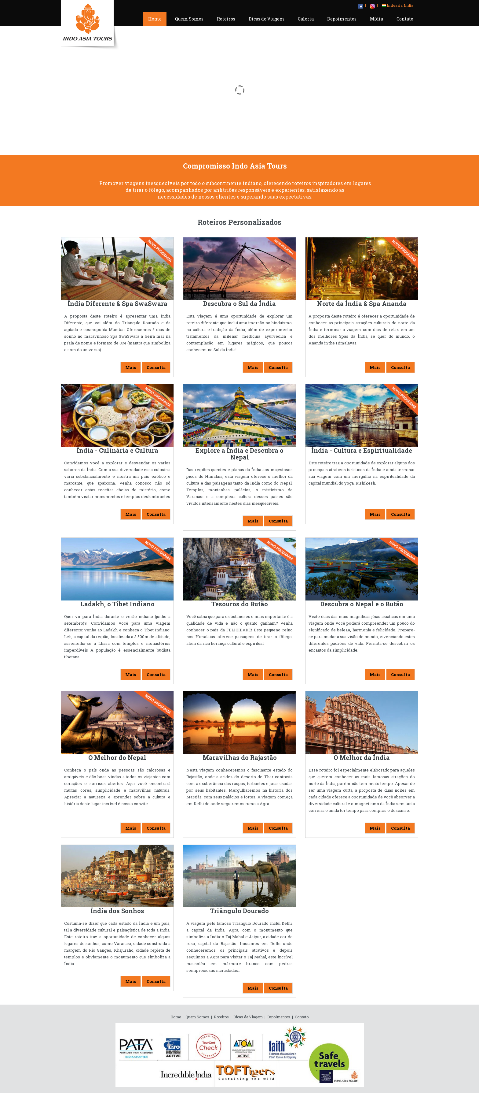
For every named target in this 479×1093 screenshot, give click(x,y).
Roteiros (226, 19)
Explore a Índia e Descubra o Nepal (239, 453)
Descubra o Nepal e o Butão (361, 604)
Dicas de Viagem (266, 19)
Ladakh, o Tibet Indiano (117, 604)
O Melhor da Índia (362, 757)
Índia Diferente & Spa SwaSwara (117, 303)
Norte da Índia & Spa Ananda (362, 303)
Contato (405, 19)
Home (154, 19)
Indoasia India (398, 5)
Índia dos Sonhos (117, 911)
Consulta (156, 367)
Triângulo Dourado (239, 911)
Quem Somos (189, 19)
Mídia (376, 19)
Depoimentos (342, 19)
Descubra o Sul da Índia (239, 303)
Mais (130, 367)
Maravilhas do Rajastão (240, 757)
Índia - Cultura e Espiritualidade (361, 450)
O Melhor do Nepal (117, 757)
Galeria (306, 19)
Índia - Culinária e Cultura (117, 450)
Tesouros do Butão (239, 604)
